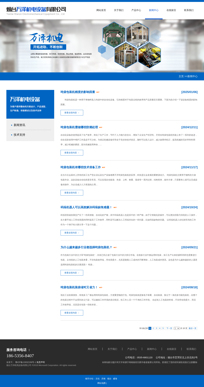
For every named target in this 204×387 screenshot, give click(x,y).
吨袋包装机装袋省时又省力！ (80, 287)
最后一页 (192, 328)
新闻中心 (192, 76)
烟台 (109, 378)
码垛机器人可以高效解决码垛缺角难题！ (87, 207)
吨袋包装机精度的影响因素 (78, 92)
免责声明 (40, 362)
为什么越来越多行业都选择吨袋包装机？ (87, 247)
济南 (103, 378)
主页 (181, 76)
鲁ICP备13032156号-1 (25, 362)
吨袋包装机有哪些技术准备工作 (81, 167)
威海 (115, 378)
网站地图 (101, 383)
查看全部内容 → (72, 112)
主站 (97, 378)
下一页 (169, 328)
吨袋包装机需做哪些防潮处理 (80, 127)
